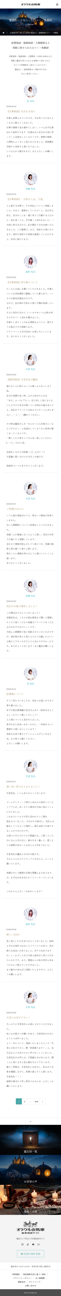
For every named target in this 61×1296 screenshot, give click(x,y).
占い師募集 (40, 1278)
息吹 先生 (30, 271)
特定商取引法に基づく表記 (34, 1274)
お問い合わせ (30, 1285)
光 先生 (30, 101)
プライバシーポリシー (22, 1278)
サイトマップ (34, 1281)
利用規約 (16, 1274)
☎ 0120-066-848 (30, 1253)
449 (36, 1101)
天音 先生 (30, 369)
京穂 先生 (30, 188)
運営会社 (21, 1281)
